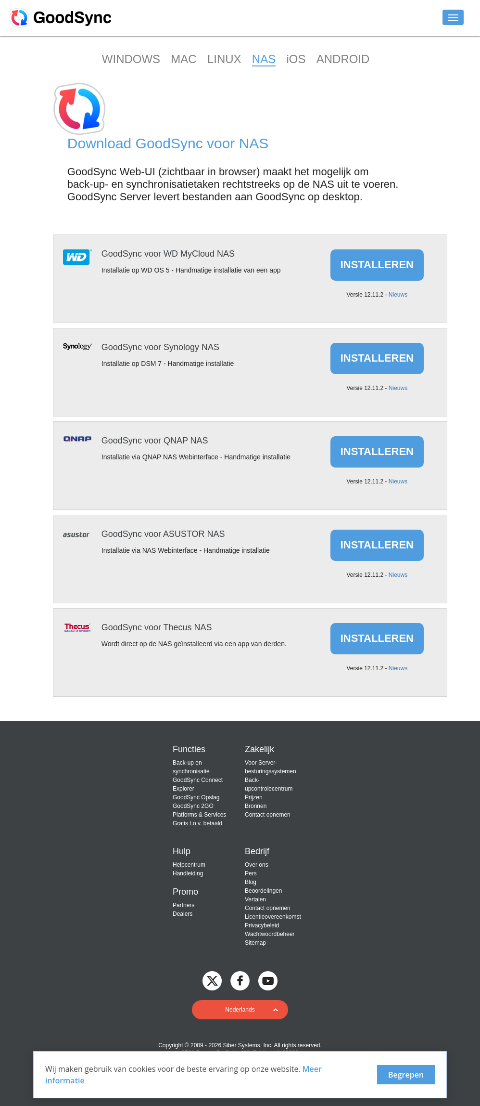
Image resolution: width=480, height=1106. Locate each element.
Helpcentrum (189, 864)
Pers (251, 873)
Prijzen (254, 797)
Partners (183, 905)
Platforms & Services (199, 814)
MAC (183, 58)
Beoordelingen (263, 890)
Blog (250, 882)
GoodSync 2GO (193, 806)
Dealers (182, 914)
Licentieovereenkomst (273, 916)
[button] (240, 1010)
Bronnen (255, 806)
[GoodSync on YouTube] (268, 980)
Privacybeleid (262, 925)
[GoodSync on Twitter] (212, 980)
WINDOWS (131, 58)
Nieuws (398, 294)
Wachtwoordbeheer (270, 934)
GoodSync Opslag (196, 797)
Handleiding (188, 873)
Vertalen (255, 899)
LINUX (224, 58)
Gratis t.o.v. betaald (197, 823)
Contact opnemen (268, 814)
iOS (295, 58)
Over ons (256, 864)
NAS (264, 58)
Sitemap (255, 942)
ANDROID (343, 58)
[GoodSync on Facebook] (240, 980)
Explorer (183, 788)
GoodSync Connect (198, 780)
